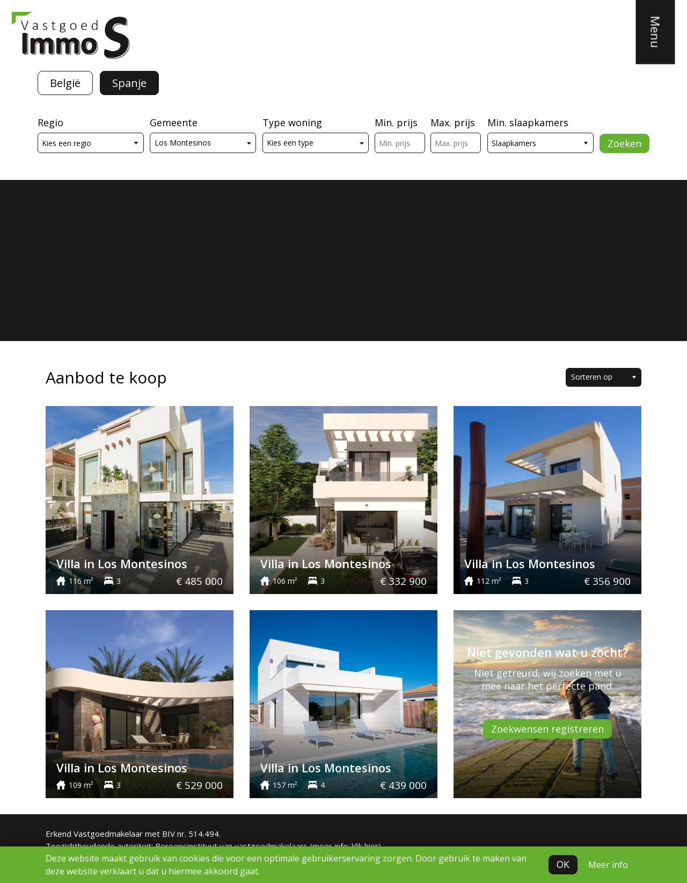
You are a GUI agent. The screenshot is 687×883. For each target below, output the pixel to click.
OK (562, 864)
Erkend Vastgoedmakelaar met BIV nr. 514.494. (133, 833)
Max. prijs (452, 122)
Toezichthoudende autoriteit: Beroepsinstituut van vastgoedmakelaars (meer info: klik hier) (213, 846)
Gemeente (174, 122)
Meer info (608, 865)
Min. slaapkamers (527, 122)
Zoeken (624, 143)
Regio (50, 122)
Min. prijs (396, 122)
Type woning (292, 122)
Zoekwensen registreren (547, 728)
